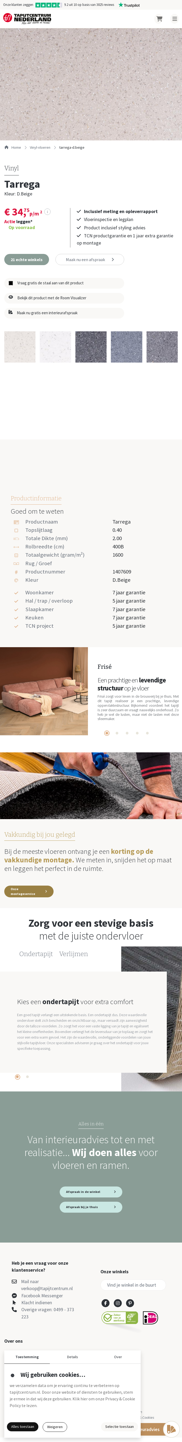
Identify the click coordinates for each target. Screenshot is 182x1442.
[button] (26, 259)
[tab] (107, 733)
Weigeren (55, 1426)
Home (12, 147)
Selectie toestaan (119, 1426)
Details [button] (72, 1356)
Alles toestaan (22, 1426)
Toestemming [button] (27, 1356)
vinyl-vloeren (40, 147)
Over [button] (118, 1356)
